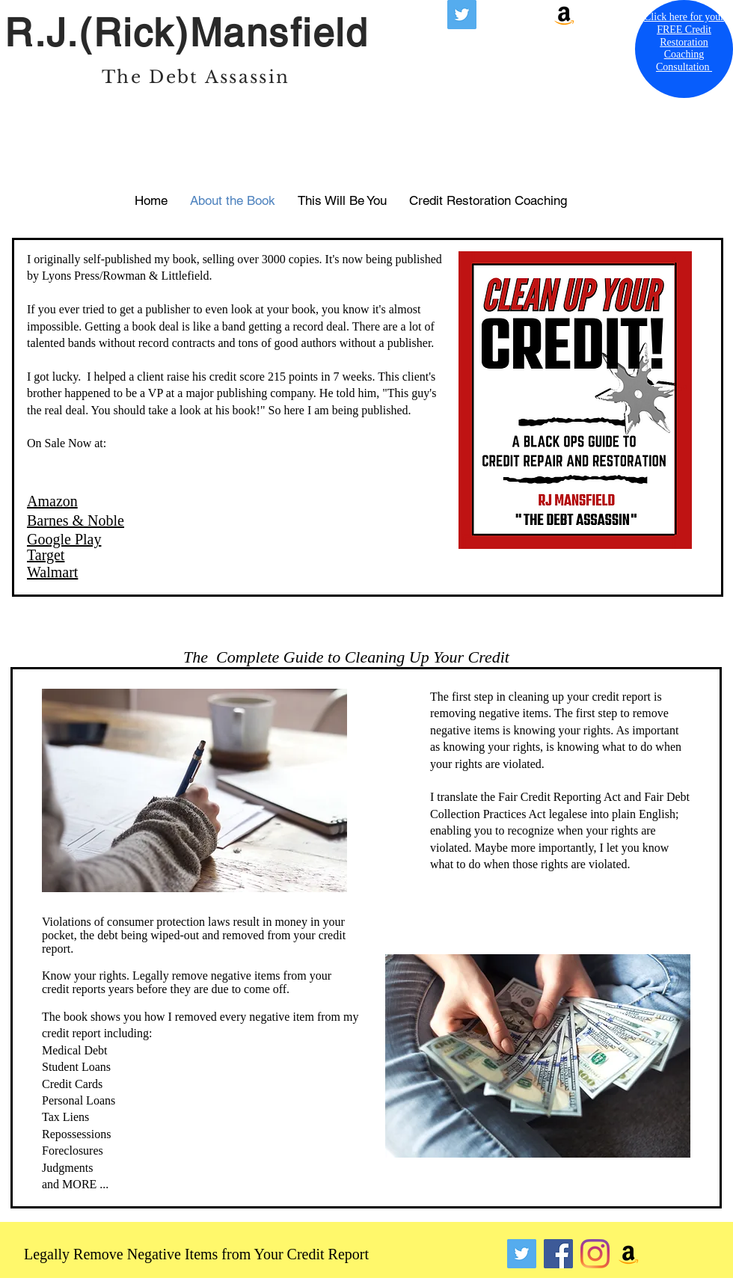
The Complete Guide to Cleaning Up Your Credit (346, 657)
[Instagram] (595, 1253)
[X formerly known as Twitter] (461, 14)
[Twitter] (521, 1253)
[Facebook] (558, 1253)
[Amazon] (564, 14)
